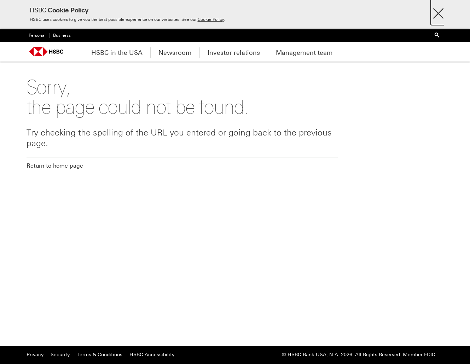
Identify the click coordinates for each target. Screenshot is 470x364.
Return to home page (55, 165)
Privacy (35, 355)
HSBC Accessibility (151, 355)
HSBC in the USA (117, 53)
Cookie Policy (211, 19)
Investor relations (234, 53)
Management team (304, 53)
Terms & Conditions (99, 355)
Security (60, 355)
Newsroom (175, 53)
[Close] (438, 11)
